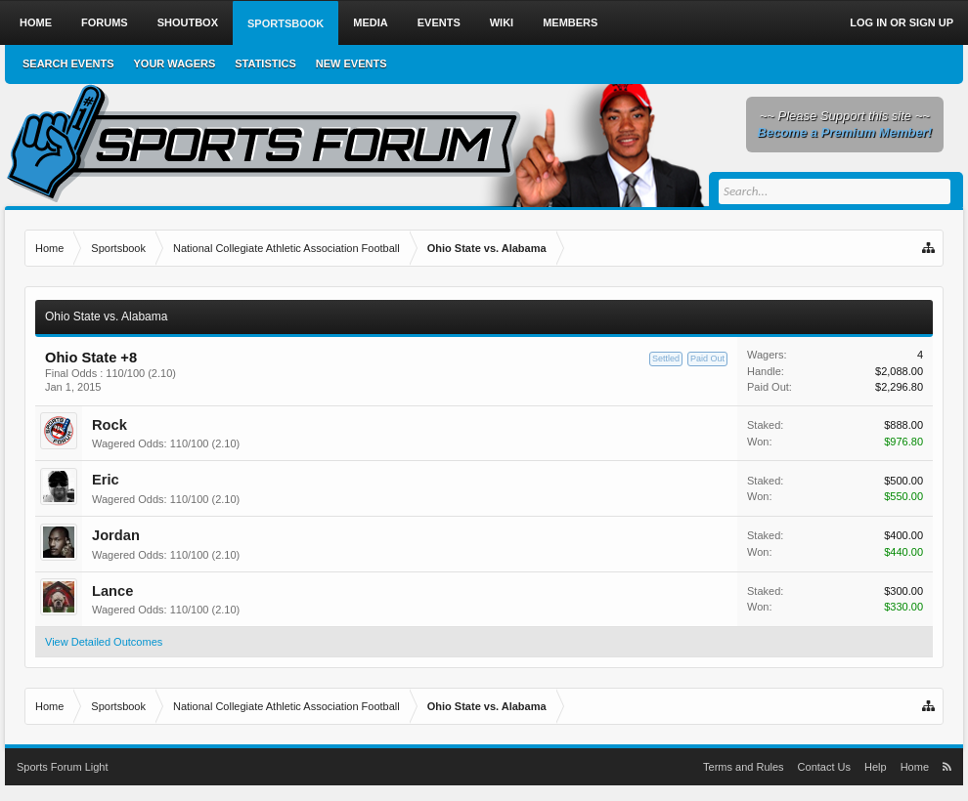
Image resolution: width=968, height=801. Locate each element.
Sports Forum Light (63, 767)
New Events (351, 63)
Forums (104, 22)
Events (439, 22)
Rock (109, 425)
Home (36, 22)
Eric (105, 479)
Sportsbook (285, 23)
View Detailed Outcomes (103, 642)
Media (370, 22)
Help (875, 767)
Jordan (116, 535)
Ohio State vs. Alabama (106, 316)
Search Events (68, 63)
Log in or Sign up (901, 22)
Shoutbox (187, 22)
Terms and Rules (743, 767)
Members (570, 22)
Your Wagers (175, 63)
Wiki (501, 22)
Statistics (265, 63)
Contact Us (824, 767)
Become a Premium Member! (845, 132)
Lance (112, 591)
